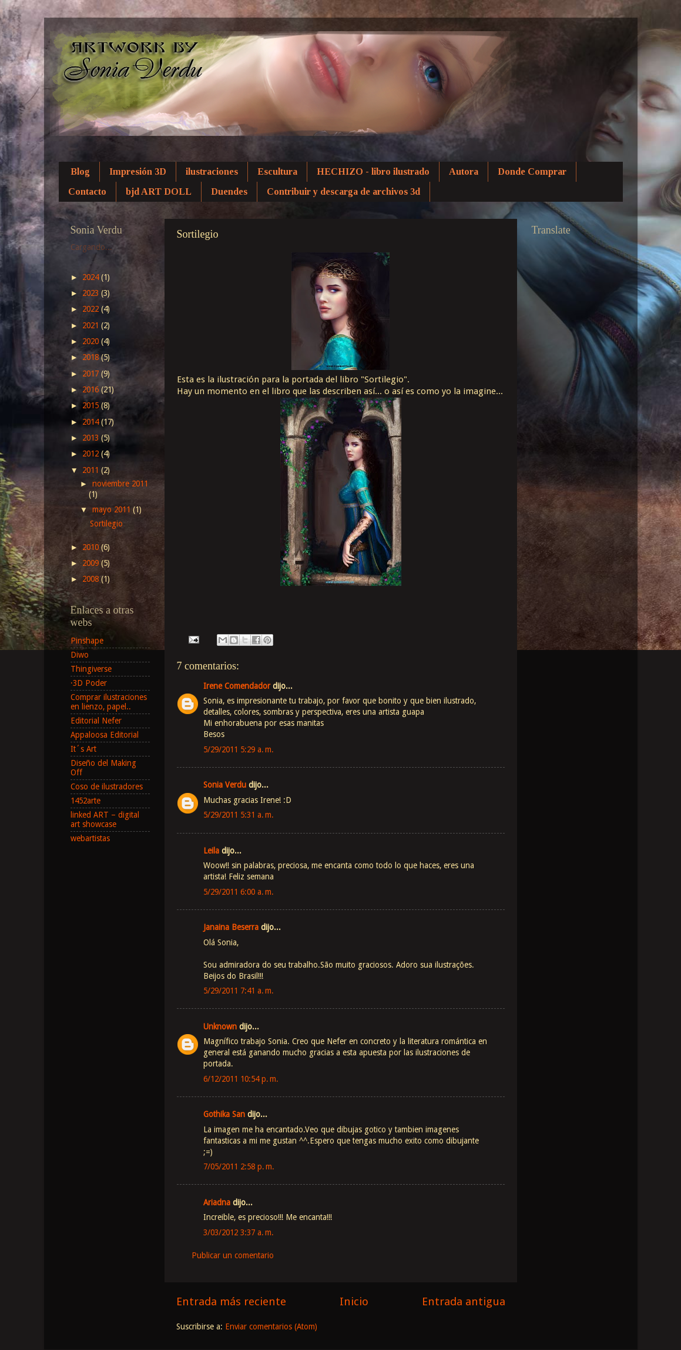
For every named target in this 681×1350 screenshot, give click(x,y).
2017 (91, 373)
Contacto (87, 191)
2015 (91, 405)
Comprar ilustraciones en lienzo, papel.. (109, 701)
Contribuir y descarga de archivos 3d (343, 191)
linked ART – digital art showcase (105, 819)
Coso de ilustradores (107, 786)
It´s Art (83, 749)
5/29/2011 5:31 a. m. (238, 814)
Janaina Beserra (231, 927)
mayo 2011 (112, 509)
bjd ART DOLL (159, 191)
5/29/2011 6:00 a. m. (238, 891)
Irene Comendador (236, 686)
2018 (91, 357)
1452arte (85, 800)
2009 (91, 563)
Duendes (229, 191)
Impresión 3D (137, 171)
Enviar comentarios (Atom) (271, 1326)
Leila (211, 850)
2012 (91, 453)
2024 (91, 277)
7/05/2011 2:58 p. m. (238, 1166)
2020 (91, 341)
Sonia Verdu (224, 784)
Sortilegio (106, 523)
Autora (463, 171)
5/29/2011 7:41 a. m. (238, 990)
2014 (91, 421)
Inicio (354, 1301)
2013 (91, 437)
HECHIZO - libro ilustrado (373, 171)
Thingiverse (91, 669)
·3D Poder (89, 683)
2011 (91, 470)
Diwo (80, 654)
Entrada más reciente (231, 1301)
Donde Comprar (532, 171)
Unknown (220, 1026)
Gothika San (224, 1114)
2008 (91, 579)
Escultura (277, 171)
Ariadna (216, 1202)
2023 (91, 293)
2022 (91, 309)
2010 (91, 547)
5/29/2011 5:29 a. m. (238, 749)
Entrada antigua (463, 1301)
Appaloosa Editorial (105, 734)
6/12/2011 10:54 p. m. (241, 1079)
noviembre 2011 (120, 483)
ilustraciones (212, 171)
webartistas (90, 838)
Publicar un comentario (233, 1255)
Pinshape (87, 640)
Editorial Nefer (96, 720)
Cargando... (91, 247)
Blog (80, 171)
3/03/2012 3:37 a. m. (238, 1232)
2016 (91, 389)
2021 (91, 325)
